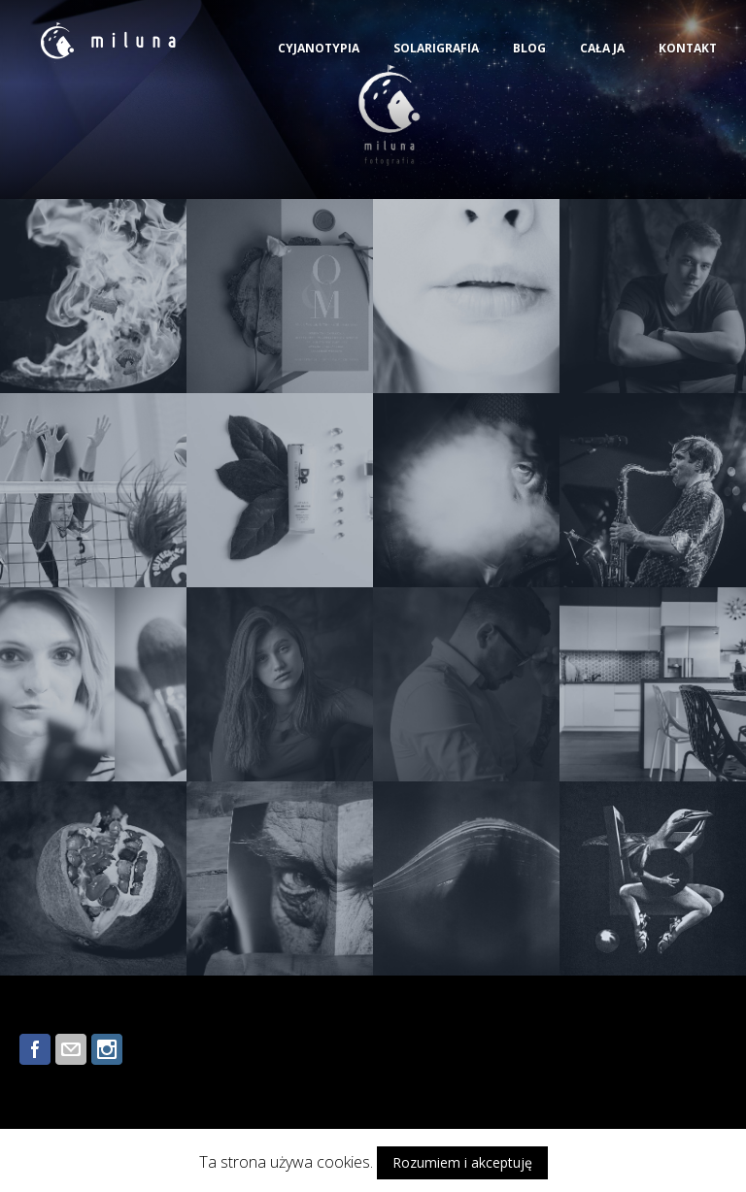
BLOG (529, 48)
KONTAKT (688, 48)
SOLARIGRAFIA (436, 48)
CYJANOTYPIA (318, 48)
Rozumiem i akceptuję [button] (462, 1162)
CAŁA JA (602, 48)
